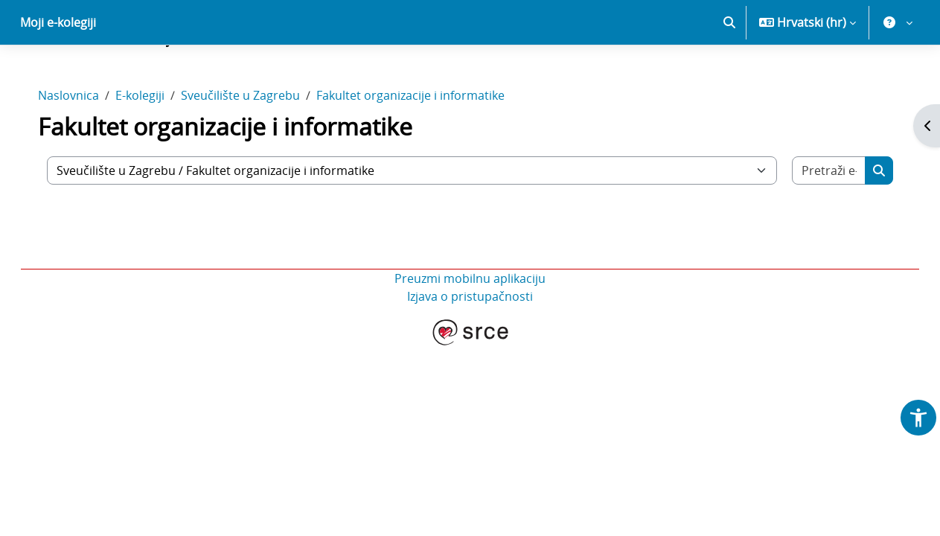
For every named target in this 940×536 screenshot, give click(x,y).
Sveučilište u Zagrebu (255, 147)
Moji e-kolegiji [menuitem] (58, 74)
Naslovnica (83, 147)
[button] (729, 74)
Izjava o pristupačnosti (470, 348)
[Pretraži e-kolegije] (816, 222)
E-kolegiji (154, 147)
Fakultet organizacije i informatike (425, 147)
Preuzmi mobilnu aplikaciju (470, 330)
